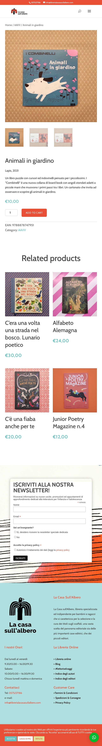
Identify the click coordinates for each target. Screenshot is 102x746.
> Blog (57, 664)
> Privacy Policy (62, 702)
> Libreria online (62, 659)
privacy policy (62, 550)
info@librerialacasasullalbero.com (23, 702)
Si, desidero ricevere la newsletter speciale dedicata (42, 532)
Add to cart (34, 212)
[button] (94, 737)
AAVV (17, 25)
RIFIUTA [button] (39, 738)
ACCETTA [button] (11, 738)
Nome (16, 505)
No (18, 537)
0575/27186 (15, 692)
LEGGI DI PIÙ (25, 738)
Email (17, 516)
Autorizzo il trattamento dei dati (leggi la (43, 550)
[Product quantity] (11, 212)
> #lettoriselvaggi (63, 668)
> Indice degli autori (64, 673)
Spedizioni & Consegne (68, 697)
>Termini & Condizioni (66, 692)
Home (8, 25)
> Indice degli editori (64, 678)
